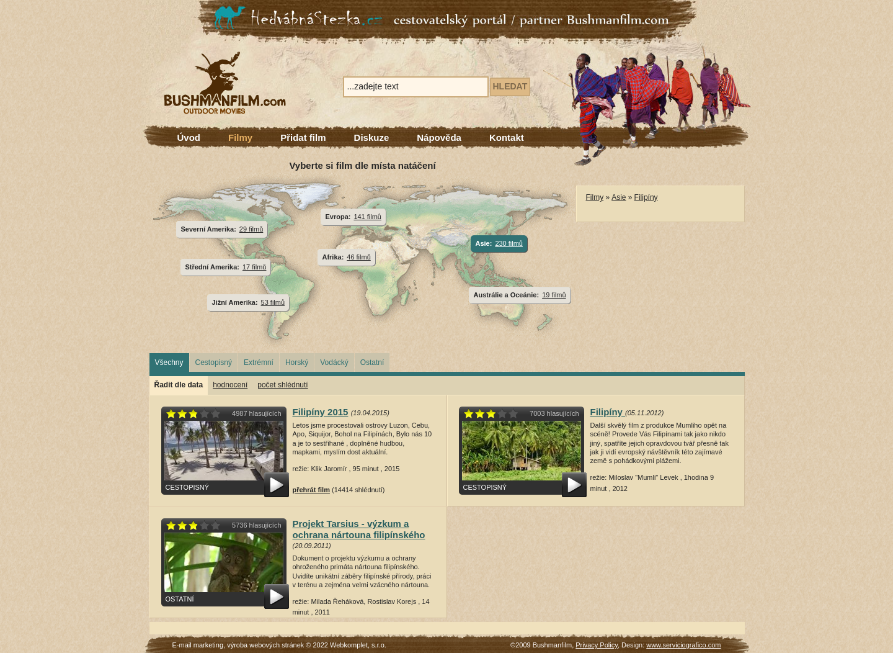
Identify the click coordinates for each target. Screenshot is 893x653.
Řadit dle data (178, 385)
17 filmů (254, 267)
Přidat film (303, 137)
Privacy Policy (596, 645)
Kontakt (506, 137)
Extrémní (258, 362)
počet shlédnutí (282, 385)
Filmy (240, 137)
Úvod (189, 137)
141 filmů (367, 216)
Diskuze (371, 137)
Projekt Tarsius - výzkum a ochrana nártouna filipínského (359, 529)
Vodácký (334, 362)
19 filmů (554, 295)
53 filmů (273, 302)
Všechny (169, 362)
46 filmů (358, 257)
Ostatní (372, 362)
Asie (618, 197)
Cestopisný (213, 362)
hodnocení (230, 385)
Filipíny (646, 197)
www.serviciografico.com (683, 645)
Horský (296, 362)
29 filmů (251, 229)
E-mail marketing (198, 645)
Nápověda (439, 137)
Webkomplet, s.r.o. (358, 645)
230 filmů (509, 243)
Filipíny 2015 (321, 412)
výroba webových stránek (265, 645)
